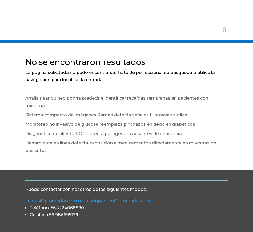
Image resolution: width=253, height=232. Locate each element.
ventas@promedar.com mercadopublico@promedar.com (88, 200)
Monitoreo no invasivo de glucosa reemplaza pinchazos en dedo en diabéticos (110, 124)
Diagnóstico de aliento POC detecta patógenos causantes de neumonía (103, 133)
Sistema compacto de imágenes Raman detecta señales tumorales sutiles (106, 114)
